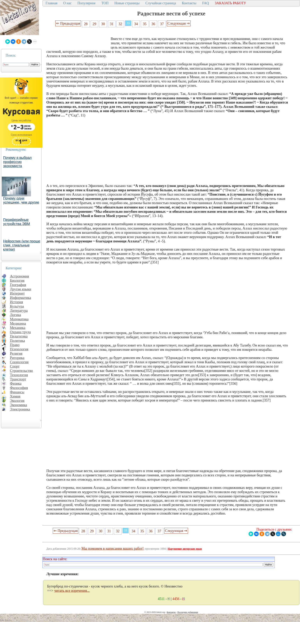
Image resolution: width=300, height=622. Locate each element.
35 (144, 24)
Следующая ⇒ (179, 23)
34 (136, 24)
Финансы (17, 392)
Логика (15, 315)
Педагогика (19, 336)
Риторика (17, 358)
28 (86, 24)
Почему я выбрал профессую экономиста (17, 162)
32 (120, 24)
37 (162, 24)
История (16, 302)
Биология (17, 280)
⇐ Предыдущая (68, 23)
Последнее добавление (187, 612)
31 (112, 24)
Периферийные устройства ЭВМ (16, 222)
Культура (17, 306)
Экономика (18, 405)
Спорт (14, 366)
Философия (19, 388)
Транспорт (18, 379)
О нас (67, 3)
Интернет (17, 293)
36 (153, 24)
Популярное (87, 3)
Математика (19, 319)
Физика (15, 383)
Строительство (21, 371)
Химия (15, 396)
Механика (17, 328)
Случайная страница (160, 3)
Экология (17, 401)
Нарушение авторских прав (185, 548)
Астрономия (19, 276)
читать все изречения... (72, 590)
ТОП (105, 3)
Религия (16, 353)
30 (103, 24)
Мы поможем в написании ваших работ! (112, 548)
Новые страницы (126, 3)
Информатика (20, 298)
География (18, 285)
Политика (17, 340)
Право (14, 345)
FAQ (205, 3)
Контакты (189, 3)
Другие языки (20, 289)
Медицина (18, 323)
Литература (19, 310)
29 (94, 24)
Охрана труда (20, 332)
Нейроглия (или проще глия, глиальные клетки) (21, 245)
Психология (19, 349)
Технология (19, 375)
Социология (19, 362)
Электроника (20, 409)
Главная (51, 3)
